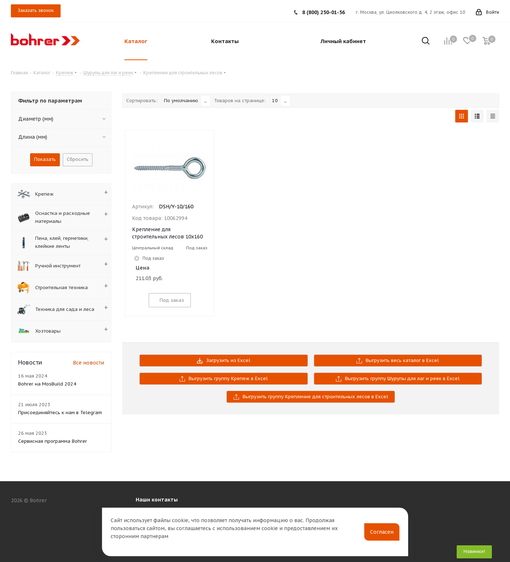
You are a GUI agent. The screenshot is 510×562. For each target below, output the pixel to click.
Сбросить (78, 159)
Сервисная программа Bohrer (52, 441)
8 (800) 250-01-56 (323, 12)
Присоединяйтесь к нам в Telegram (60, 412)
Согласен (382, 532)
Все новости (88, 362)
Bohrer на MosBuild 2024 (47, 384)
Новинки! (474, 551)
